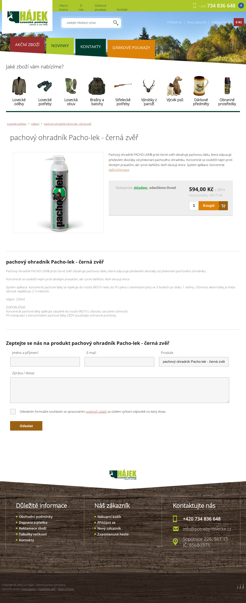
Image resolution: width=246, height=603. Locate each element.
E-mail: (92, 352)
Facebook (241, 5)
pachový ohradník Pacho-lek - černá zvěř (67, 124)
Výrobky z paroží (149, 101)
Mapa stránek (66, 589)
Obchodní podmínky (36, 516)
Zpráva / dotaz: (23, 373)
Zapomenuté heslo (112, 534)
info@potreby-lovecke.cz (207, 529)
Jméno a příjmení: (25, 352)
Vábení (35, 124)
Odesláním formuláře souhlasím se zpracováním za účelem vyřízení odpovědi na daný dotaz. (88, 411)
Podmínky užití (46, 589)
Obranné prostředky (227, 101)
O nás (81, 7)
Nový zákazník (196, 22)
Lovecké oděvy (19, 101)
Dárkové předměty (201, 101)
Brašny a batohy (97, 101)
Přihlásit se (174, 22)
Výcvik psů (175, 99)
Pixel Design (29, 589)
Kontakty (26, 540)
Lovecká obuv (71, 101)
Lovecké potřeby (45, 101)
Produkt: (167, 352)
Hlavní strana (63, 7)
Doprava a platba (33, 522)
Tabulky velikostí (33, 534)
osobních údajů (96, 411)
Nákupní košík (109, 516)
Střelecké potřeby (122, 101)
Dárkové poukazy (100, 7)
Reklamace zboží (32, 528)
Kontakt (122, 9)
